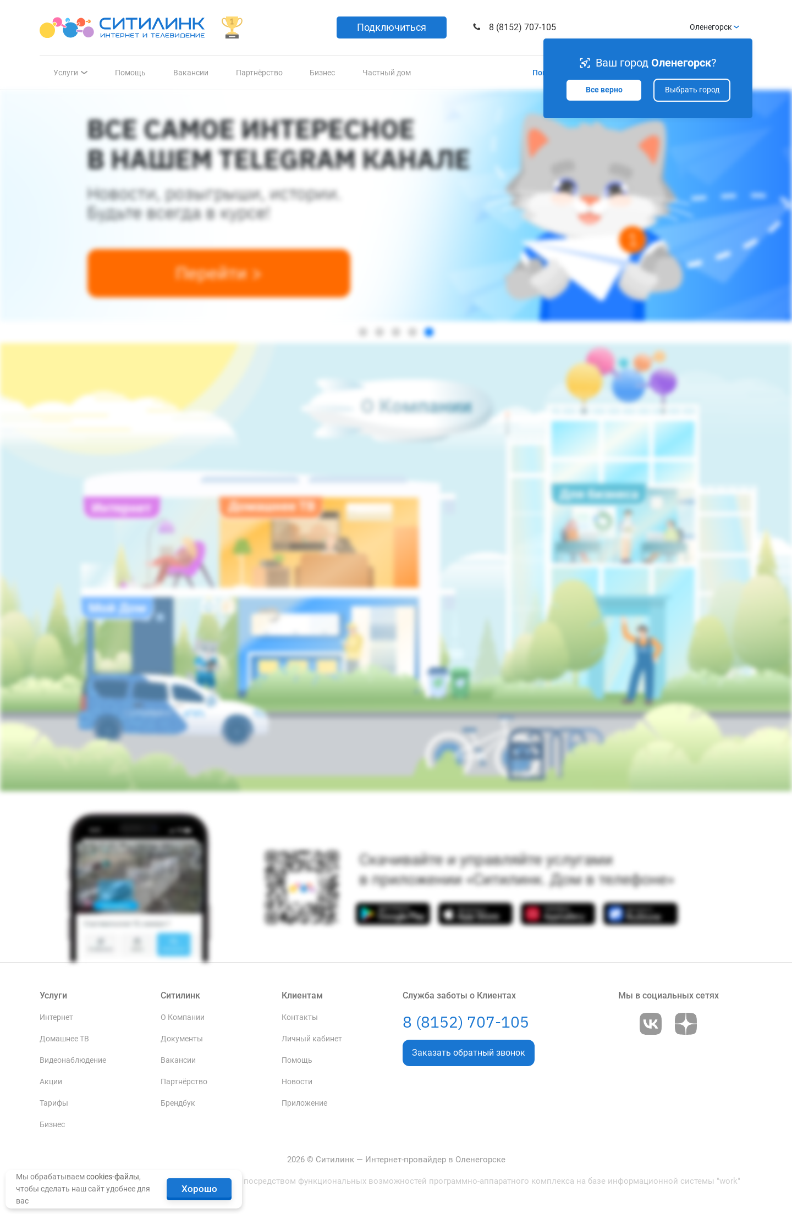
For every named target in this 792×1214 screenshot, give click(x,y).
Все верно (604, 90)
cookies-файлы (112, 1176)
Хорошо (199, 1188)
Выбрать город (692, 90)
